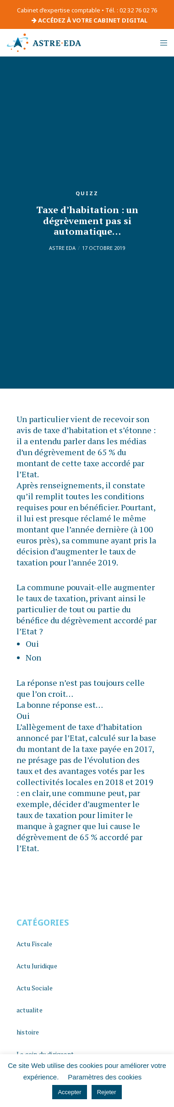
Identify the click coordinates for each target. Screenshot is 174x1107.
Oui (32, 643)
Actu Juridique (36, 965)
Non (33, 657)
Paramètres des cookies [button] (104, 1077)
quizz (87, 193)
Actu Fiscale (34, 943)
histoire (27, 1032)
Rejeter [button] (106, 1092)
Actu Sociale (34, 987)
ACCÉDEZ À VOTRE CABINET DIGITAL (89, 20)
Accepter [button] (69, 1092)
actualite (29, 1009)
